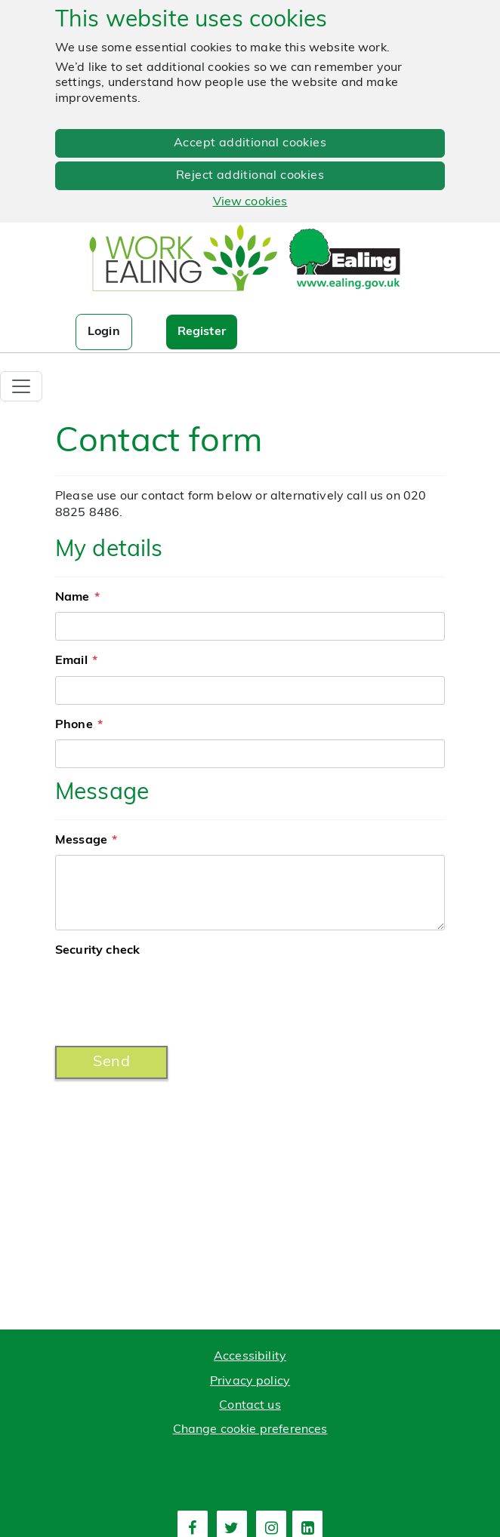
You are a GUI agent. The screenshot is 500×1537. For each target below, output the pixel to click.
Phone (74, 725)
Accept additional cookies (250, 143)
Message (81, 841)
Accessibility (250, 1357)
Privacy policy (250, 1382)
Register (201, 332)
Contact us (250, 1406)
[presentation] (170, 996)
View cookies (250, 202)
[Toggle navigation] (21, 386)
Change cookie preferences (250, 1430)
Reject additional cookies (250, 176)
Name (72, 598)
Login (104, 332)
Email (71, 661)
